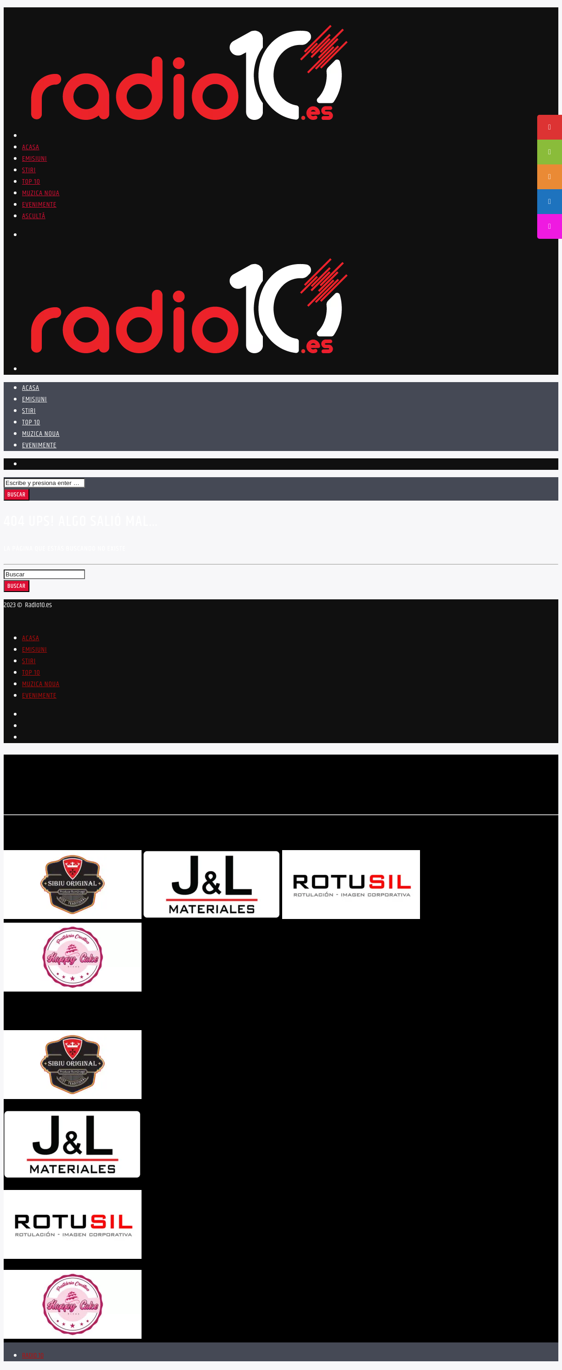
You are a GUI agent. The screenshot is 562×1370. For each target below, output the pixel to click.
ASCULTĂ (33, 216)
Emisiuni (34, 158)
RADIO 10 (33, 1357)
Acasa (31, 147)
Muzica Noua (41, 193)
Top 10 (31, 181)
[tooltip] (549, 127)
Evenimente (39, 204)
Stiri (29, 170)
